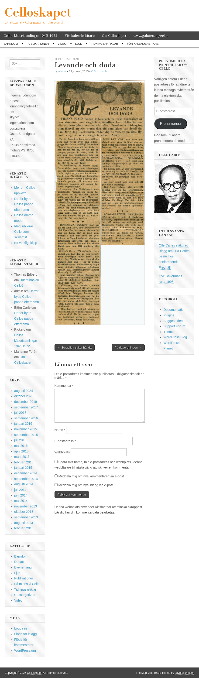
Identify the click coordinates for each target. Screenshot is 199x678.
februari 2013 (24, 528)
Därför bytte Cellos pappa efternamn (23, 204)
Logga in (20, 628)
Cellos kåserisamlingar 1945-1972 (30, 36)
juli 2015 (20, 440)
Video (62, 43)
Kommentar (64, 385)
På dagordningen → (128, 347)
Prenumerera (170, 124)
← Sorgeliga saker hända (75, 347)
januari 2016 (23, 423)
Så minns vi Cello (26, 584)
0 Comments (99, 71)
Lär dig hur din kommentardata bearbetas (84, 512)
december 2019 (25, 402)
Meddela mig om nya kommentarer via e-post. (91, 476)
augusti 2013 (23, 523)
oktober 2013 (23, 512)
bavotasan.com (184, 673)
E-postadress (65, 441)
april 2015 (21, 451)
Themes (169, 332)
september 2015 (26, 435)
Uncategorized (24, 595)
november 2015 (25, 429)
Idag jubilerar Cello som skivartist (23, 231)
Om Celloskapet (114, 36)
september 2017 (26, 407)
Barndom (10, 43)
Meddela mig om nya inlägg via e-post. (86, 485)
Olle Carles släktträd (174, 245)
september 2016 (26, 418)
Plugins (169, 315)
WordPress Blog (175, 337)
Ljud (78, 43)
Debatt (19, 562)
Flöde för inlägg (25, 634)
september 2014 (26, 479)
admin (62, 71)
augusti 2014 (23, 484)
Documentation (174, 310)
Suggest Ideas (174, 321)
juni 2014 (20, 495)
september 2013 (26, 517)
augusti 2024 (23, 391)
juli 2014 (20, 490)
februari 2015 (24, 462)
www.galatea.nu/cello (151, 36)
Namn (60, 430)
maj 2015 (21, 446)
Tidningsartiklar (104, 43)
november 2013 (25, 506)
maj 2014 (21, 501)
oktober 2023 (23, 396)
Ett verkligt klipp (25, 243)
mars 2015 (22, 457)
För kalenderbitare (80, 36)
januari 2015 (23, 467)
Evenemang (23, 567)
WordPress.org (25, 650)
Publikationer (38, 43)
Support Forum (174, 326)
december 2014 (25, 473)
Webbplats (62, 452)
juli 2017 (20, 412)
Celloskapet (38, 12)
